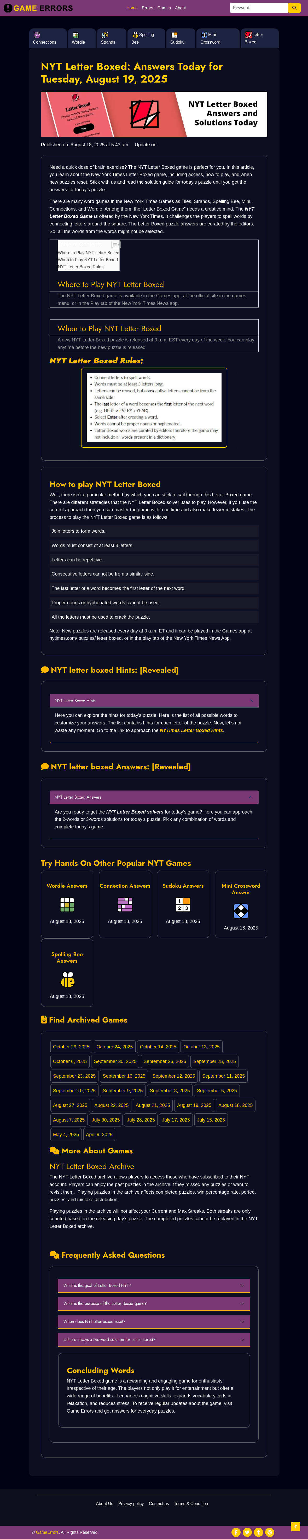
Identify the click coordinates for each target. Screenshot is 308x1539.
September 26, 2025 (165, 1061)
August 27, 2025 (70, 1105)
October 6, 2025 (70, 1061)
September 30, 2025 (115, 1061)
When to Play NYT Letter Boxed (88, 259)
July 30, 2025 (106, 1120)
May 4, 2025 (66, 1134)
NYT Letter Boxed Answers (78, 797)
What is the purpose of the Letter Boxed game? (105, 1303)
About (180, 8)
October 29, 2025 (71, 1046)
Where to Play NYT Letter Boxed (88, 252)
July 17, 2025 (176, 1120)
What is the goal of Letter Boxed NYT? (97, 1285)
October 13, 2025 (201, 1046)
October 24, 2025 (114, 1046)
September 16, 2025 (124, 1076)
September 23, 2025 (74, 1076)
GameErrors (47, 1532)
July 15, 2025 (211, 1120)
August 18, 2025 (235, 1105)
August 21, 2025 (153, 1105)
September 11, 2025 (223, 1076)
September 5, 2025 (217, 1090)
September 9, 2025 (123, 1090)
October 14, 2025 (158, 1046)
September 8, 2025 (170, 1090)
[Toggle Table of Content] (113, 244)
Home (132, 8)
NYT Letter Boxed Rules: (81, 266)
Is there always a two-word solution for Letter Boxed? (109, 1340)
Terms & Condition (191, 1503)
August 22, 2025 (111, 1105)
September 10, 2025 (74, 1090)
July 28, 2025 (141, 1120)
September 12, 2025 (174, 1076)
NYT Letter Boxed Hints (75, 701)
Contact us (159, 1503)
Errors (147, 8)
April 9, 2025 (99, 1134)
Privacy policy (131, 1503)
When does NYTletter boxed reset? (94, 1322)
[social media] (236, 1532)
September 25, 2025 (214, 1061)
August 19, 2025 (194, 1105)
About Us (104, 1503)
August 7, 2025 (69, 1120)
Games (164, 8)
